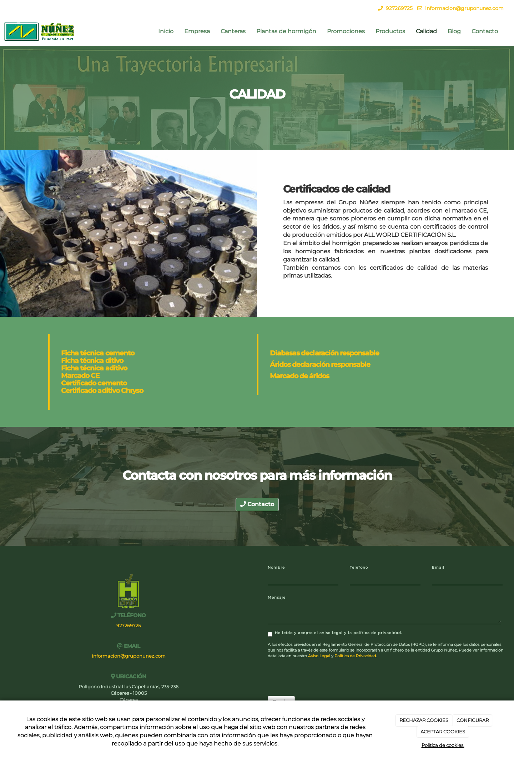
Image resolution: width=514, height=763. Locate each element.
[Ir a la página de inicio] (40, 31)
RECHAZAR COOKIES (423, 720)
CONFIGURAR (473, 720)
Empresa (197, 31)
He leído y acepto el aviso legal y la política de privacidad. (335, 633)
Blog (454, 31)
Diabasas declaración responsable (324, 353)
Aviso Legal (319, 655)
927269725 (399, 8)
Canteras (233, 31)
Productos (390, 31)
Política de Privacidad (355, 655)
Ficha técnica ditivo (92, 360)
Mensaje (277, 597)
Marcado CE (80, 375)
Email (438, 567)
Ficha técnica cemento (97, 353)
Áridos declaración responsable (320, 364)
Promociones (346, 31)
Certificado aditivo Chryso (102, 390)
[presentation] (322, 676)
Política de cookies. (443, 745)
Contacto (485, 31)
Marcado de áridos (299, 375)
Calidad (426, 31)
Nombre (276, 567)
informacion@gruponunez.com (464, 8)
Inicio (165, 31)
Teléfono (359, 567)
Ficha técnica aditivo (94, 368)
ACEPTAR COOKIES (442, 731)
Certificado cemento (94, 383)
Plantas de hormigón (286, 31)
